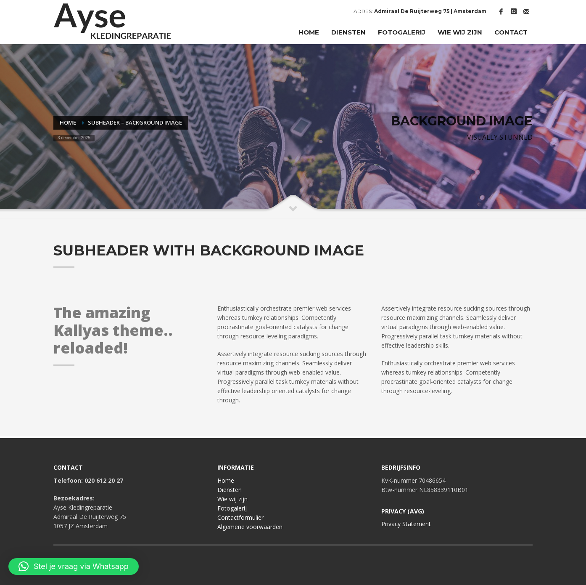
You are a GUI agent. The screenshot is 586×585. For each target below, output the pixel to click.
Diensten (229, 490)
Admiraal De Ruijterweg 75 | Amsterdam (430, 11)
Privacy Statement (406, 524)
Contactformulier (240, 517)
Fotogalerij (232, 508)
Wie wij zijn (232, 499)
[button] (73, 566)
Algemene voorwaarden (249, 527)
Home (225, 480)
